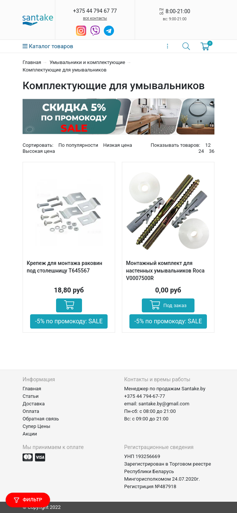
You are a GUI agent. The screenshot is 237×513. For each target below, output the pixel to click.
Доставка (34, 403)
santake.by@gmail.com (163, 403)
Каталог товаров (48, 46)
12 (208, 145)
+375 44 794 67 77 (95, 11)
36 (211, 151)
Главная (32, 62)
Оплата (31, 411)
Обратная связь (41, 419)
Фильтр (28, 500)
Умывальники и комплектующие (87, 62)
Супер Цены (36, 426)
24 (201, 151)
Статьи (30, 396)
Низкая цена (117, 145)
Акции (30, 434)
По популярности (78, 145)
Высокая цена (39, 151)
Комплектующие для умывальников (64, 70)
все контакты (95, 18)
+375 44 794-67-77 (144, 396)
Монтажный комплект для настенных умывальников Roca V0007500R (165, 270)
